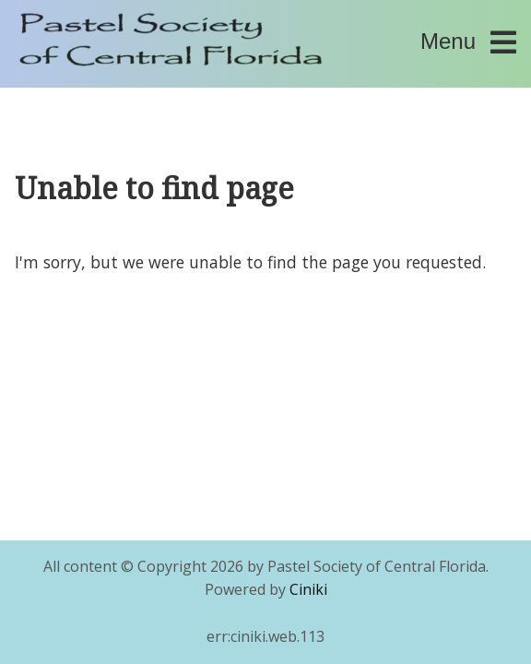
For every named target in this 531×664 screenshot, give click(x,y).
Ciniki (308, 589)
